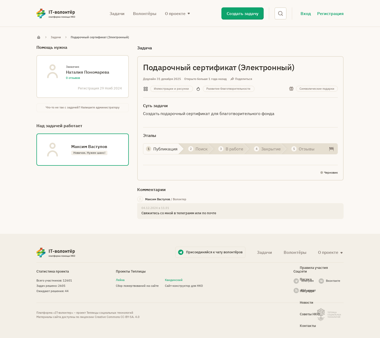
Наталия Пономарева (87, 72)
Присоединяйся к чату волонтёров (214, 252)
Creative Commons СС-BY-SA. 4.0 (117, 317)
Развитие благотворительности (228, 89)
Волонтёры (144, 13)
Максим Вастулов (157, 199)
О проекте (175, 13)
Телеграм (307, 281)
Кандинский (174, 280)
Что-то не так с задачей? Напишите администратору (83, 107)
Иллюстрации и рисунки (171, 89)
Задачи (117, 13)
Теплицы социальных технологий (110, 313)
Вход (306, 13)
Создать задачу (242, 13)
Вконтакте (333, 281)
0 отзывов (73, 78)
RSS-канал (308, 290)
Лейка (120, 280)
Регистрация (330, 13)
